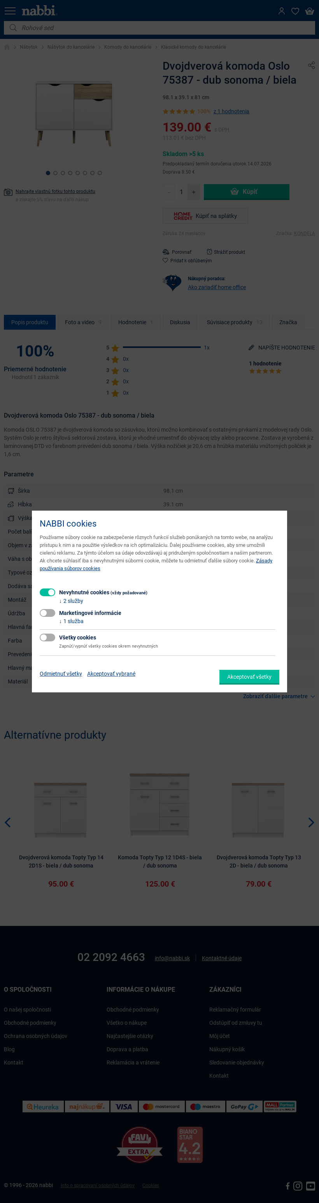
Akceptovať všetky (249, 677)
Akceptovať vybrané (111, 674)
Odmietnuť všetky (61, 674)
